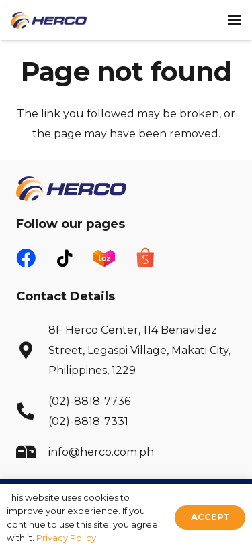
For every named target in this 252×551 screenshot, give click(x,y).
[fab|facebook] (26, 259)
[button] (234, 20)
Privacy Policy (66, 537)
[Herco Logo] (49, 20)
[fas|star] (104, 257)
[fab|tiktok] (64, 258)
